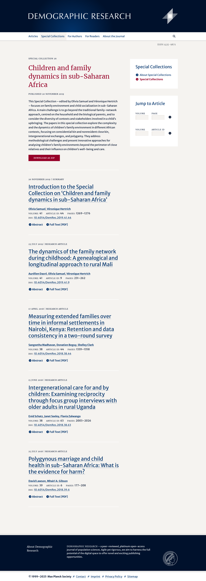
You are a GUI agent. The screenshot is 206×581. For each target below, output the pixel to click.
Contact (81, 576)
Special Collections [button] (53, 36)
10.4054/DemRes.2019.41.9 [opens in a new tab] (52, 282)
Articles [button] (33, 36)
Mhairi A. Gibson (57, 481)
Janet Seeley (51, 416)
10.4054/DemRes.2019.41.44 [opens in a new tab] (52, 217)
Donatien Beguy (66, 344)
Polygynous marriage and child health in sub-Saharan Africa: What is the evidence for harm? (73, 465)
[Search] (174, 36)
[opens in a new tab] (170, 558)
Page (155, 113)
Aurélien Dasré (37, 273)
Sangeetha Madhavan (41, 344)
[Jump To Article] (170, 117)
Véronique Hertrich (59, 209)
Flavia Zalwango (71, 416)
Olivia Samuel (37, 209)
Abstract (37, 224)
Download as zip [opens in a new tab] (44, 158)
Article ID (158, 129)
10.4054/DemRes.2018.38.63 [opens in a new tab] (52, 425)
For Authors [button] (75, 36)
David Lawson (37, 481)
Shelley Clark (86, 344)
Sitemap (132, 576)
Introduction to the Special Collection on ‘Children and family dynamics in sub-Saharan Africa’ (69, 193)
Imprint (95, 576)
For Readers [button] (92, 36)
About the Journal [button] (114, 36)
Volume (140, 113)
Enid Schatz (35, 416)
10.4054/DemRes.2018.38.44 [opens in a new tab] (52, 353)
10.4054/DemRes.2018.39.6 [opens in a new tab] (52, 489)
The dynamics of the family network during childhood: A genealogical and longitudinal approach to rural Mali (73, 258)
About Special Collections (155, 75)
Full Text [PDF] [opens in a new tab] (59, 224)
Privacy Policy (113, 576)
